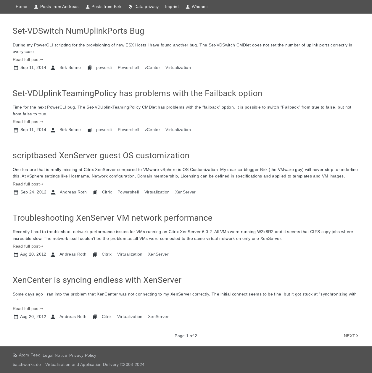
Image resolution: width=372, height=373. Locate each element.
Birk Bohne (70, 67)
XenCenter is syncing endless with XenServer (97, 280)
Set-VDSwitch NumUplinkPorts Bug (78, 31)
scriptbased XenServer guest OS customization (101, 155)
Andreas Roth (73, 192)
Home (21, 6)
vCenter (152, 67)
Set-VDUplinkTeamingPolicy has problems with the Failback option (138, 93)
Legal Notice (55, 355)
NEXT (349, 335)
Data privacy (143, 6)
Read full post (26, 59)
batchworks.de (27, 364)
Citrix (107, 192)
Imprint (172, 6)
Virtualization (178, 67)
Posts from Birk (103, 6)
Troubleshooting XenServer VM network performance (112, 218)
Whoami (196, 6)
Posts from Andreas (55, 6)
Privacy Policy (82, 355)
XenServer (185, 192)
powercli (104, 67)
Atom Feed (30, 355)
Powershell (128, 67)
